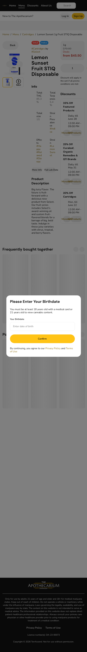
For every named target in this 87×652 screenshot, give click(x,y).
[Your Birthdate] (39, 326)
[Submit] (42, 338)
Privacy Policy (52, 348)
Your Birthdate (17, 319)
